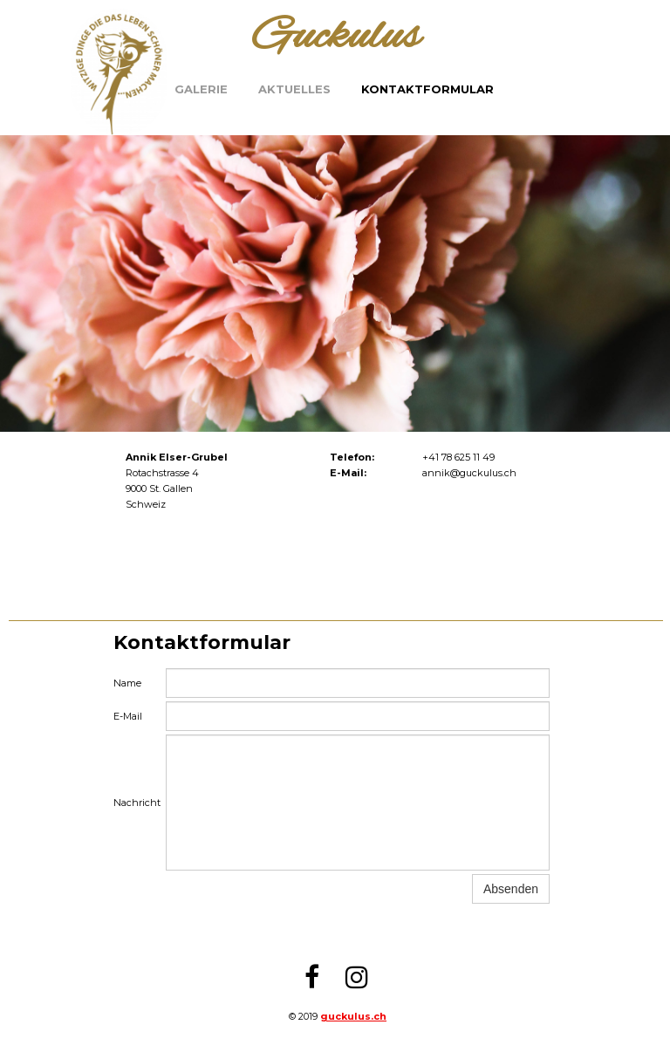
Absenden (510, 889)
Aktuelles (294, 89)
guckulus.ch (353, 1016)
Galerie (201, 89)
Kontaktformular (427, 89)
